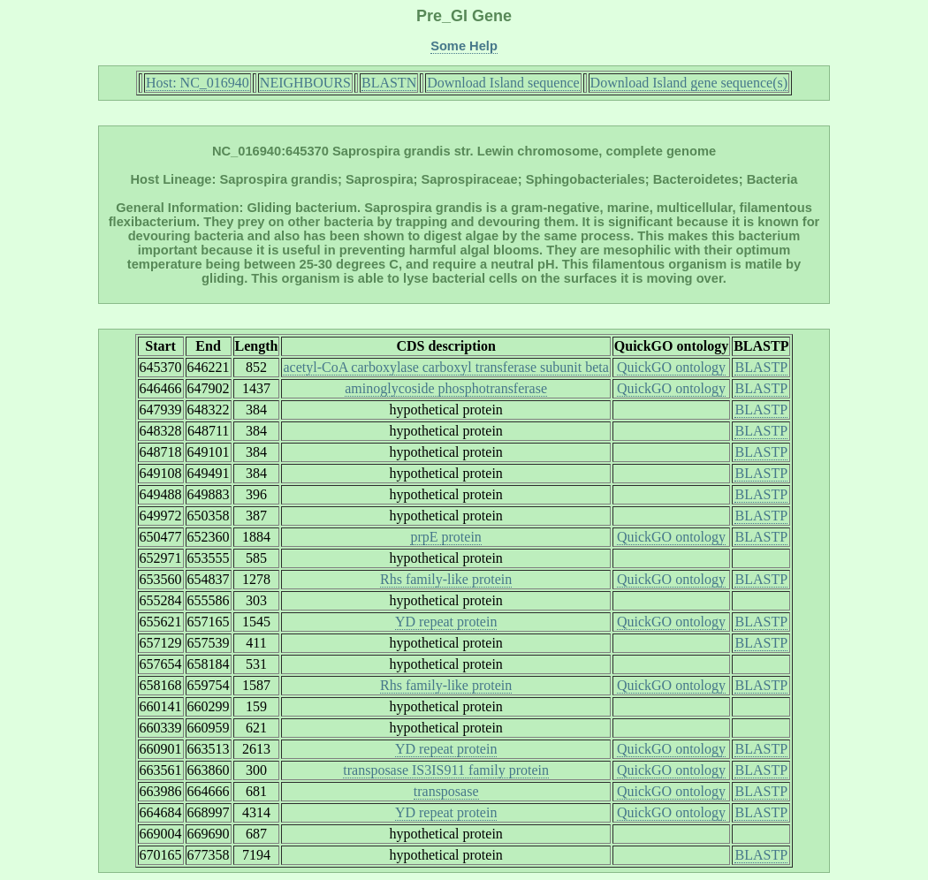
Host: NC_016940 (197, 82)
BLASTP (760, 367)
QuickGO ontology (671, 367)
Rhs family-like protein (446, 579)
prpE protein (445, 536)
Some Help (464, 46)
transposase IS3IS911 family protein (446, 770)
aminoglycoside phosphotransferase (446, 388)
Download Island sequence (503, 82)
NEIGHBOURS (305, 82)
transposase (446, 791)
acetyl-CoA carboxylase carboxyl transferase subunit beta (445, 367)
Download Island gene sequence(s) (688, 82)
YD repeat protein (446, 621)
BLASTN (388, 82)
